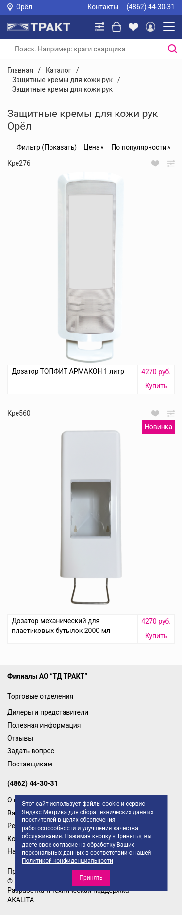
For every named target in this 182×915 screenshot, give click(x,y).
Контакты (102, 7)
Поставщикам (29, 764)
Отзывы (20, 738)
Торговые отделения (40, 696)
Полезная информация (44, 725)
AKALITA (20, 900)
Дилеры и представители (47, 712)
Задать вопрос (30, 751)
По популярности (138, 147)
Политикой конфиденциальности (67, 860)
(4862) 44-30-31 (150, 7)
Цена (91, 147)
